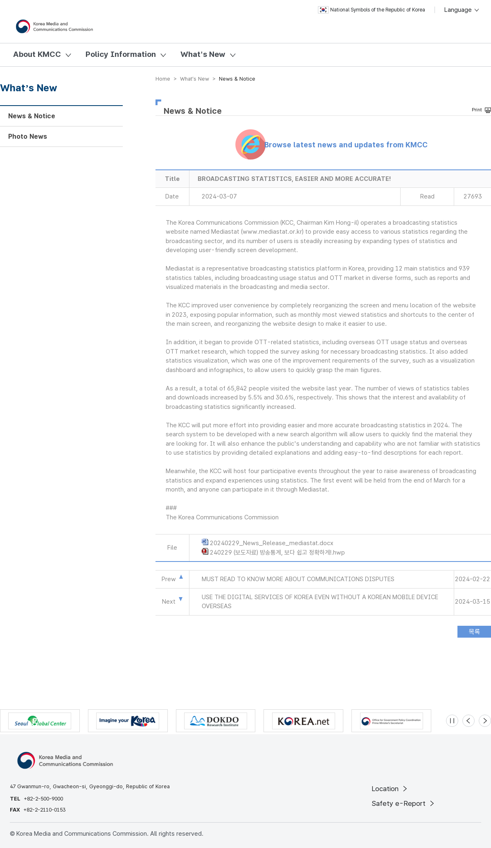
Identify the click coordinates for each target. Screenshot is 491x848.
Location (390, 789)
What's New (202, 54)
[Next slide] (485, 721)
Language (462, 10)
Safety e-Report (404, 803)
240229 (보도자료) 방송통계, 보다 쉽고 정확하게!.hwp (277, 552)
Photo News (27, 136)
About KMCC (37, 54)
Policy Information (121, 54)
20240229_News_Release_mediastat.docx (271, 543)
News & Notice (31, 116)
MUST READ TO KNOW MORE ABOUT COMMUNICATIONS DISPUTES (298, 579)
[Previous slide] (468, 721)
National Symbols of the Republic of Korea (371, 10)
